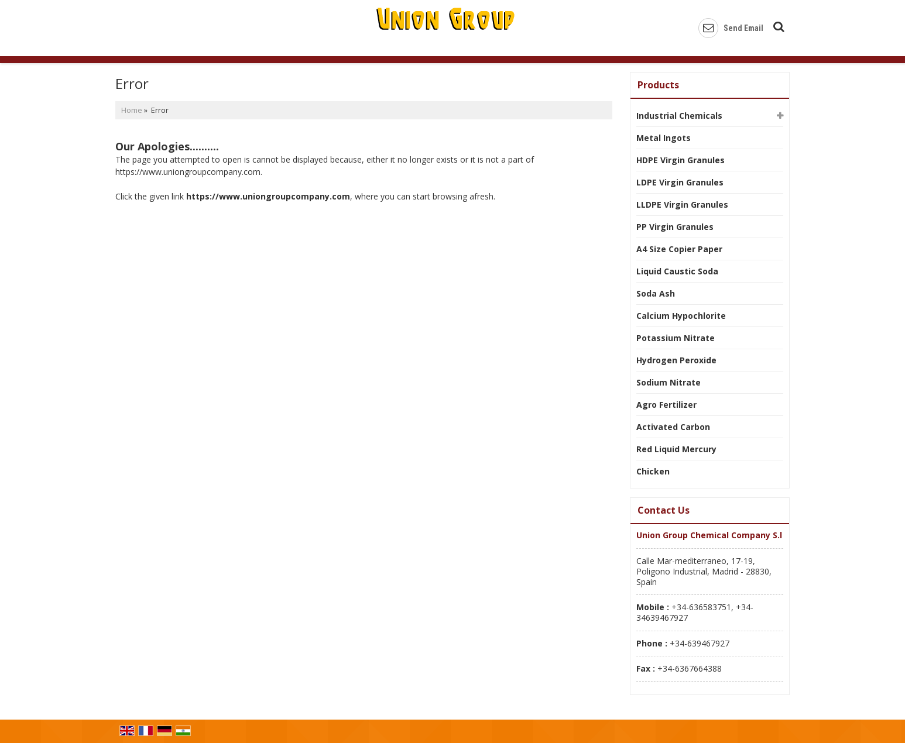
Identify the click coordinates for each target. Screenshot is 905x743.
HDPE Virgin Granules (680, 160)
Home (131, 110)
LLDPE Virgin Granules (682, 204)
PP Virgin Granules (675, 226)
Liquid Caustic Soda (677, 271)
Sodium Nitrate (668, 382)
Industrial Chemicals (679, 115)
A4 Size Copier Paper (679, 248)
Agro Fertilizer (666, 404)
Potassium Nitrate (675, 337)
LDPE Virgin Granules (680, 182)
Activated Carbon (673, 426)
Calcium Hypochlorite (681, 315)
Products (658, 84)
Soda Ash (655, 293)
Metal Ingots (663, 137)
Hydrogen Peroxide (676, 360)
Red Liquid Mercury (676, 449)
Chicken (653, 471)
